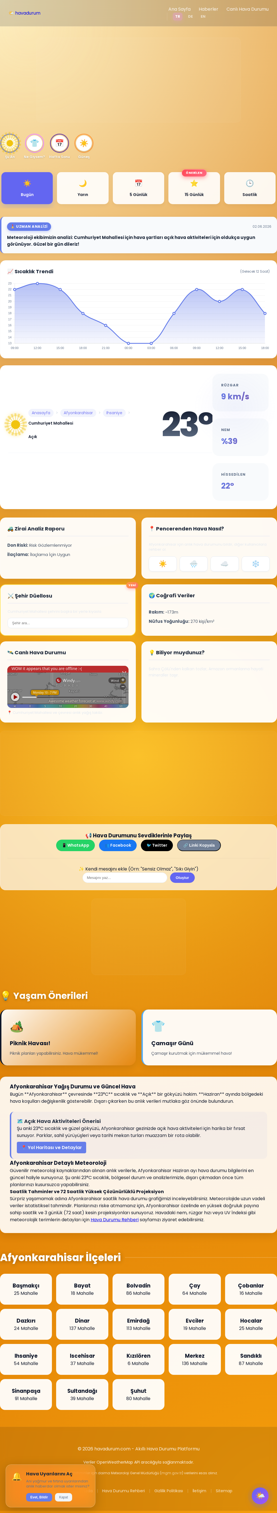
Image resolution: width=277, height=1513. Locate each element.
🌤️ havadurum (24, 13)
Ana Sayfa (179, 9)
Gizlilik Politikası (168, 1491)
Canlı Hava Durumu (247, 9)
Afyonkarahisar (78, 413)
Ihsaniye (114, 413)
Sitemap (224, 1491)
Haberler (208, 9)
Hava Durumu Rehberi (115, 1219)
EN (203, 16)
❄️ (255, 564)
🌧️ (193, 564)
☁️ (224, 564)
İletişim (199, 1491)
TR (177, 16)
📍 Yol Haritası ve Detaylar (51, 1147)
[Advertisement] (139, 80)
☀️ (163, 564)
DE (190, 16)
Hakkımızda (82, 1491)
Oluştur (182, 878)
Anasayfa (41, 413)
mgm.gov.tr (171, 1473)
